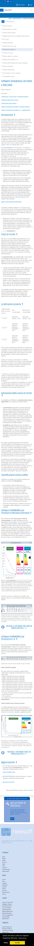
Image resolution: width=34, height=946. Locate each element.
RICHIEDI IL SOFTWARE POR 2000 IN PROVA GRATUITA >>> (19, 627)
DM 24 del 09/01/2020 (8, 776)
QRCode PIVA (5, 918)
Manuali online (6, 892)
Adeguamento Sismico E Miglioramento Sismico (16, 36)
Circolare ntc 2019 (8, 53)
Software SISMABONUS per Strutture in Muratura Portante (15, 107)
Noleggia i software (7, 904)
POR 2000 (11, 519)
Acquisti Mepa (5, 917)
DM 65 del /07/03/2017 (9, 782)
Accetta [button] (17, 942)
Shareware (5, 885)
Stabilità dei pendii (8, 43)
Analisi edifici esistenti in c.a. (10, 59)
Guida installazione (7, 927)
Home (10, 19)
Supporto (4, 883)
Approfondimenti (17, 19)
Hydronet (4, 867)
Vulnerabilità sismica (8, 76)
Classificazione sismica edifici (8, 104)
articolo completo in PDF (9, 772)
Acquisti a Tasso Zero (7, 902)
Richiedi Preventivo (7, 906)
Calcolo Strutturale (8, 66)
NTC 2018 (6, 39)
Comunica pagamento (7, 915)
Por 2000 (4, 862)
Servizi (4, 879)
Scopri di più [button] (22, 938)
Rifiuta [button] (6, 942)
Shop (3, 881)
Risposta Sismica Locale (9, 46)
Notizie (4, 888)
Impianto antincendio (8, 69)
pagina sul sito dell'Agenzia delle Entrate (11, 202)
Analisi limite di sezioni (9, 32)
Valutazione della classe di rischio (9, 100)
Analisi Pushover (7, 26)
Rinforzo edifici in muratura (10, 56)
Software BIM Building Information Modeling (15, 63)
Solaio (3, 864)
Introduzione (5, 97)
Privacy (4, 894)
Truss (3, 866)
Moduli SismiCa (6, 869)
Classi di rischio (13, 97)
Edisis (10, 645)
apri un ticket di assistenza (18, 804)
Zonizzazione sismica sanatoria (11, 73)
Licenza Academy (6, 907)
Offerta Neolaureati (7, 913)
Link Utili (4, 890)
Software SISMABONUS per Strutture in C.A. (11, 110)
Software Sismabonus (28, 19)
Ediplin (4, 858)
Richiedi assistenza (7, 928)
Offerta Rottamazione (7, 911)
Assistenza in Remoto (7, 930)
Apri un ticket (20, 5)
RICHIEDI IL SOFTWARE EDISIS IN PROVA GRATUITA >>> (19, 753)
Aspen (3, 860)
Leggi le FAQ (5, 932)
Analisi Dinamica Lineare (10, 29)
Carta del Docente (6, 909)
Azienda (4, 886)
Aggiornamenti (26, 110)
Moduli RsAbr (5, 871)
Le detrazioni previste (23, 97)
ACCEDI (12, 819)
